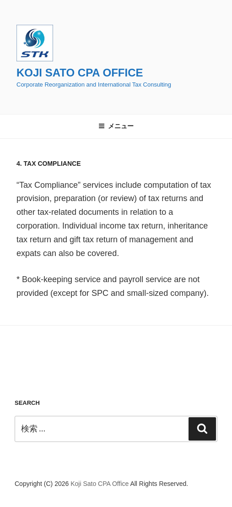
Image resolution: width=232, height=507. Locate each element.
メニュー (116, 126)
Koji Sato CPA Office (79, 72)
